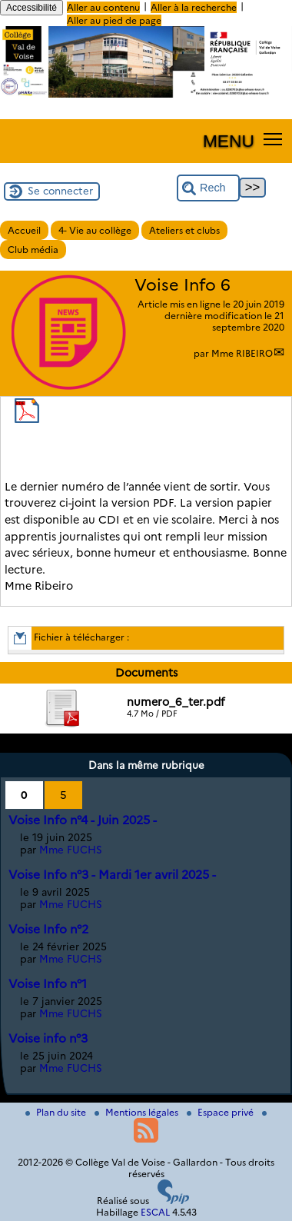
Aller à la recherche (194, 7)
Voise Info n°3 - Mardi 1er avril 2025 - (112, 874)
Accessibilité (31, 7)
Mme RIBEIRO (242, 353)
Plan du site (56, 1112)
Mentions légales (138, 1112)
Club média (33, 249)
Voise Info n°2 (48, 929)
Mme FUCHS (70, 849)
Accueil (24, 230)
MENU (228, 141)
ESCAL (155, 1212)
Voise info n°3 (48, 1038)
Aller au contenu (103, 7)
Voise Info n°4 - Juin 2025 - (82, 820)
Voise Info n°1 (47, 983)
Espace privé (221, 1112)
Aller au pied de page (114, 20)
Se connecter (60, 191)
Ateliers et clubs (184, 230)
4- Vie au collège (94, 230)
